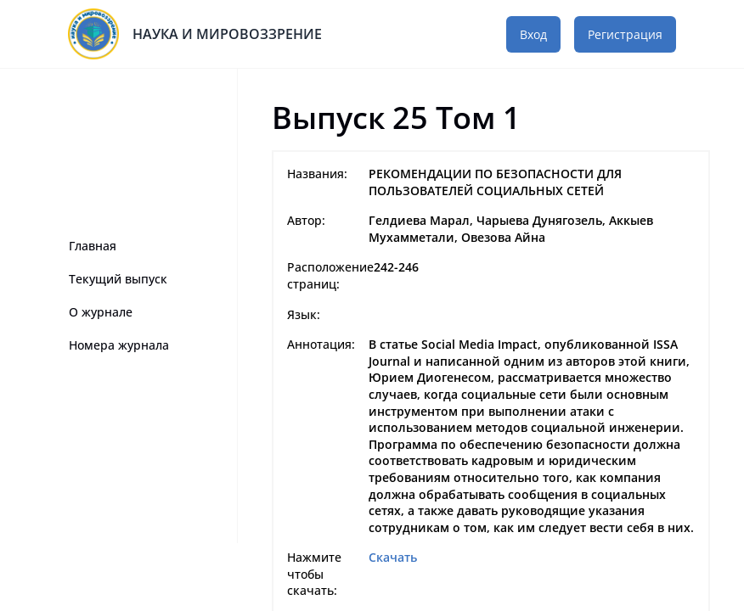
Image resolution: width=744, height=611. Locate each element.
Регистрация (625, 34)
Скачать (393, 557)
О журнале (100, 312)
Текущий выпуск (118, 279)
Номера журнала (119, 345)
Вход (533, 34)
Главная (92, 246)
